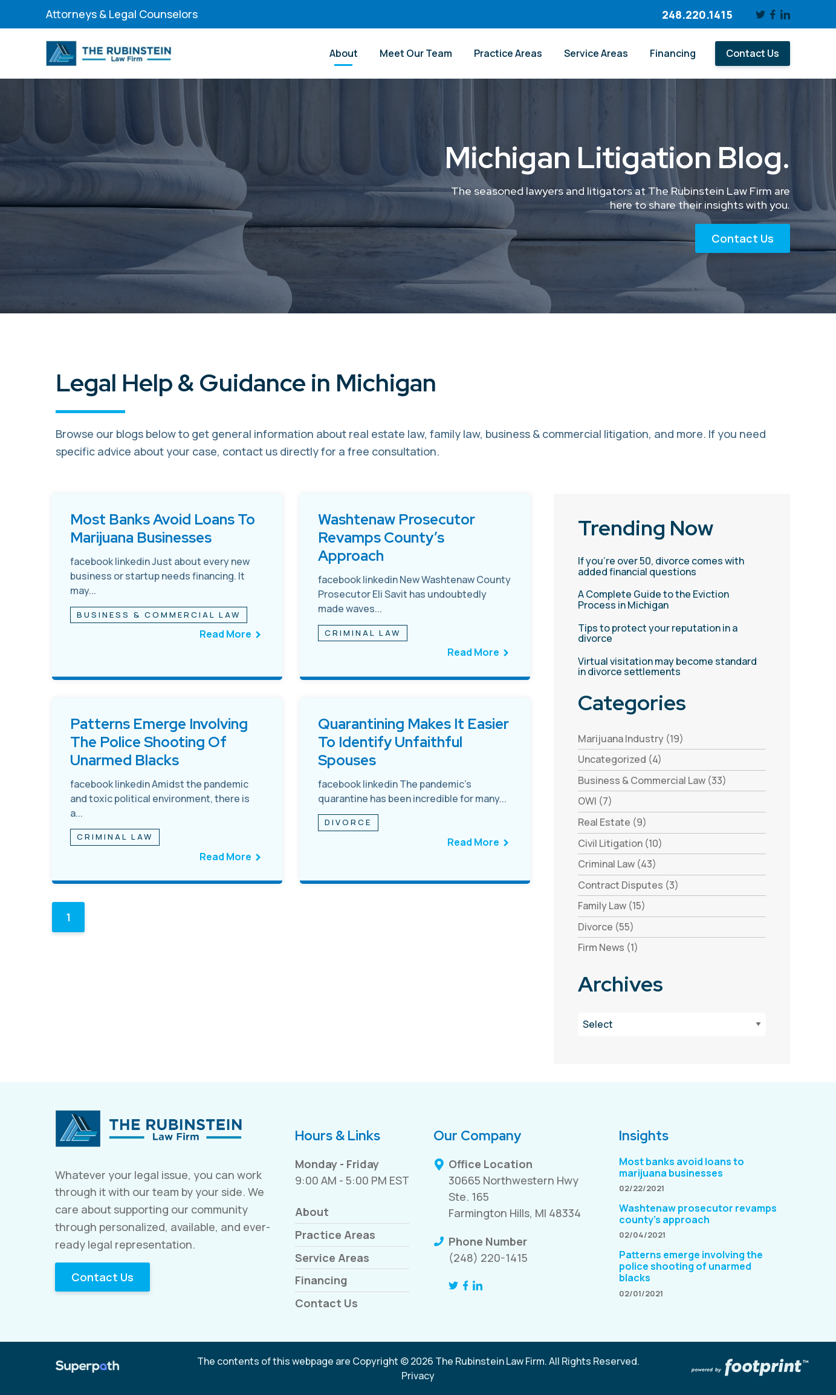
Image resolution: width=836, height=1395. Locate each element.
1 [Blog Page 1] (68, 917)
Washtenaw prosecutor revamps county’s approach (396, 537)
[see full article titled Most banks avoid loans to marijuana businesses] (167, 587)
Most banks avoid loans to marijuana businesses (162, 528)
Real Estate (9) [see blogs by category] (612, 822)
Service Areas (332, 1257)
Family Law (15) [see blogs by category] (612, 905)
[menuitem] (344, 53)
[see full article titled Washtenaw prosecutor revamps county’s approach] (415, 587)
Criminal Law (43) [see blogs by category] (617, 864)
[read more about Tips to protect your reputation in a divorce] (671, 633)
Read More (225, 634)
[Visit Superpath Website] (87, 1368)
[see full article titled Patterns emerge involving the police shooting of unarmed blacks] (167, 791)
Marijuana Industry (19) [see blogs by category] (631, 738)
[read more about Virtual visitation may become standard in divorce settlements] (671, 667)
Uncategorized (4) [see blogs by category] (620, 759)
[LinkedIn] (785, 14)
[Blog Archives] (671, 1024)
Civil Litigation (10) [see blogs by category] (620, 843)
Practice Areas (335, 1234)
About (312, 1211)
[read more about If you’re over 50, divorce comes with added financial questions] (671, 566)
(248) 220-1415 (488, 1257)
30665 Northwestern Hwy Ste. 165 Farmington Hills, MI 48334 (515, 1196)
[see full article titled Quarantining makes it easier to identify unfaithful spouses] (415, 791)
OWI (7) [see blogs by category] (595, 801)
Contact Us (742, 238)
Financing (321, 1280)
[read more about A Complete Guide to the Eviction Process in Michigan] (671, 599)
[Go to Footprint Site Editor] (749, 1368)
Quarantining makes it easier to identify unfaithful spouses (413, 741)
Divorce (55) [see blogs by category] (606, 926)
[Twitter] (760, 14)
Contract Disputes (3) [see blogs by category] (628, 885)
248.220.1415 (697, 14)
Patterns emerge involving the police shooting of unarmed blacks (159, 741)
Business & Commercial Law (159, 614)
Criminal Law (363, 632)
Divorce (348, 822)
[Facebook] (773, 14)
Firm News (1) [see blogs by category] (608, 947)
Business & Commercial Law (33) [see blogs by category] (652, 780)
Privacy (418, 1375)
